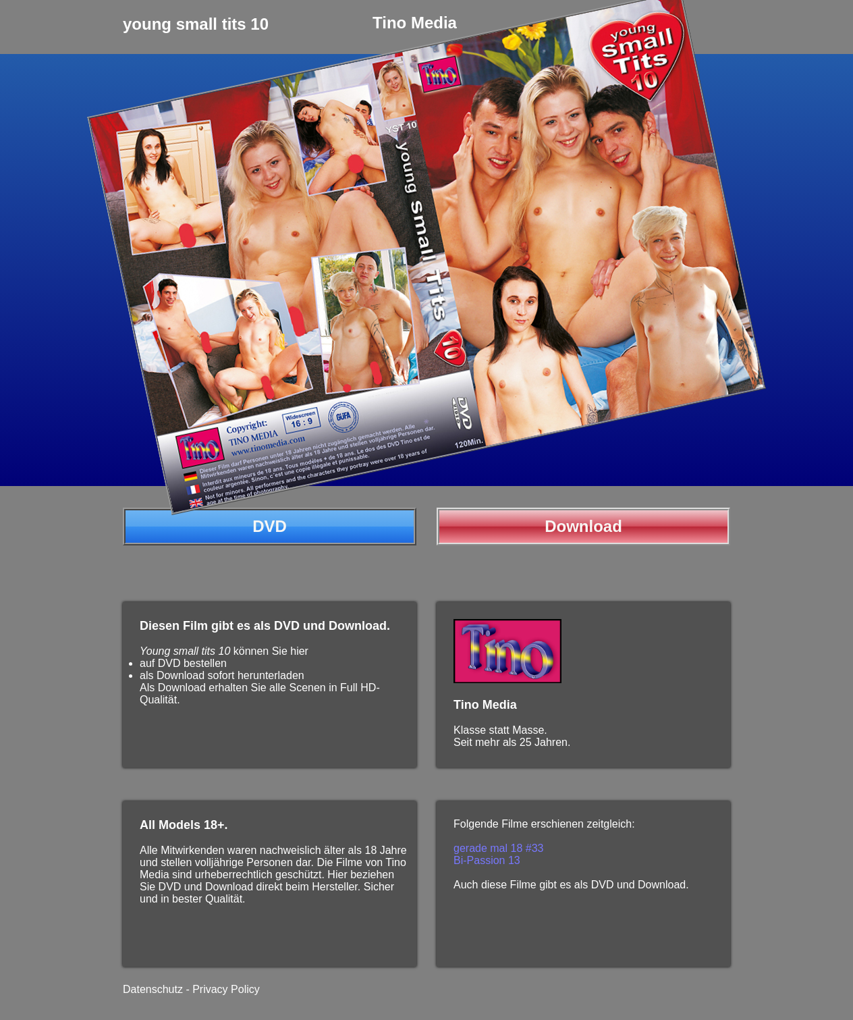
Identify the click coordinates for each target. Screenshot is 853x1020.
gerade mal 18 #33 (498, 848)
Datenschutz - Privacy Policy (191, 989)
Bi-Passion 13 (486, 860)
